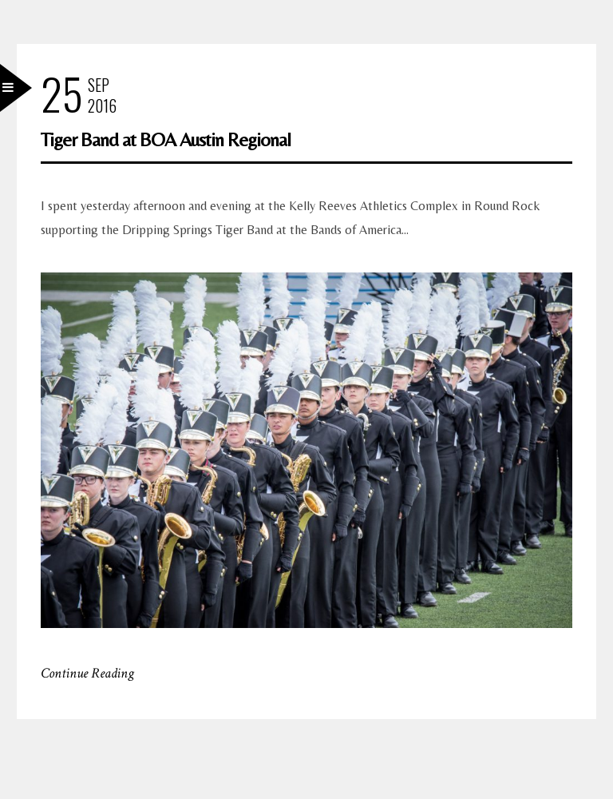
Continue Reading (87, 673)
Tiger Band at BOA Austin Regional (166, 139)
